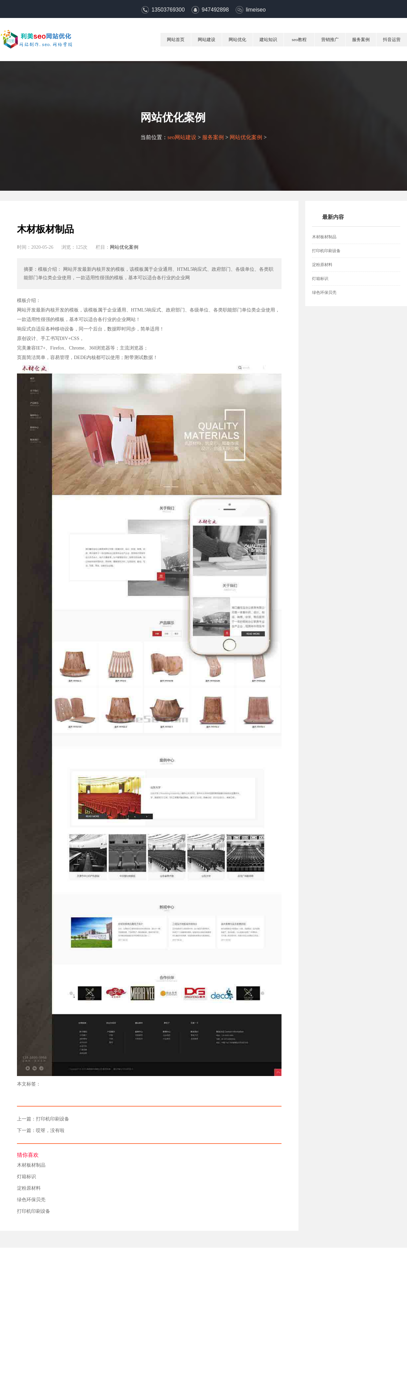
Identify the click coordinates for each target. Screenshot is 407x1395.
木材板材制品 (31, 1165)
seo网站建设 (182, 137)
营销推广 (330, 39)
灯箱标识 (26, 1176)
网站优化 (237, 39)
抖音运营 (392, 39)
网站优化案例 (246, 137)
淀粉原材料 (29, 1188)
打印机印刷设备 (52, 1119)
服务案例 (361, 39)
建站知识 (268, 39)
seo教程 (299, 39)
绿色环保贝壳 (31, 1200)
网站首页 (176, 39)
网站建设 (206, 39)
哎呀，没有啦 (50, 1130)
